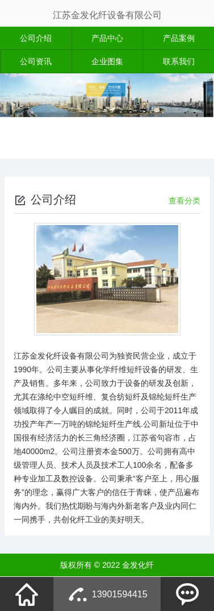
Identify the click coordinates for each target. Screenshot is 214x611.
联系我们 (179, 61)
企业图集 (107, 61)
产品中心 (107, 38)
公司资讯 (36, 61)
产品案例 (179, 38)
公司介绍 (36, 38)
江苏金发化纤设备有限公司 (107, 15)
